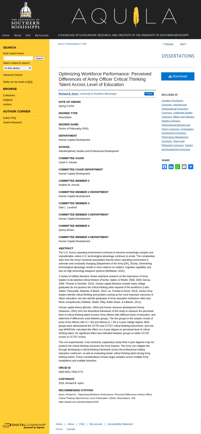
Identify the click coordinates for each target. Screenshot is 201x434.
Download (178, 76)
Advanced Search (13, 75)
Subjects (8, 100)
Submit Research (12, 122)
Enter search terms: (14, 53)
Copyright (70, 429)
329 (84, 44)
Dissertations (73, 44)
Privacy (59, 429)
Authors (7, 104)
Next (182, 44)
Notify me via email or (17, 81)
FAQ (81, 424)
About (71, 424)
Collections (9, 95)
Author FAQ (9, 118)
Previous (168, 44)
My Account (96, 424)
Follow (149, 93)
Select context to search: (16, 63)
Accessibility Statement (120, 424)
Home (61, 44)
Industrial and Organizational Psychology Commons (175, 108)
